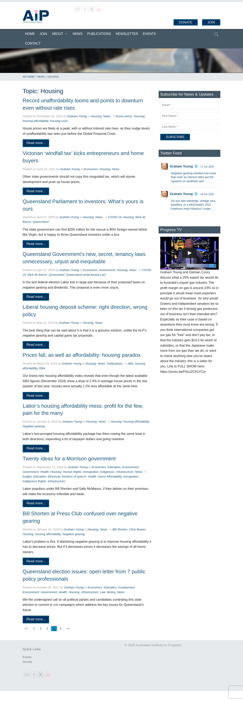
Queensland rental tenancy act (86, 274)
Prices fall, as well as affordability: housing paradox (82, 355)
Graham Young (77, 116)
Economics (91, 169)
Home (30, 34)
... (206, 181)
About (57, 34)
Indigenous (107, 471)
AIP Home (28, 76)
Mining (111, 592)
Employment (126, 587)
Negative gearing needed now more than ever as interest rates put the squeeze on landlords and (193, 177)
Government (107, 270)
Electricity (54, 476)
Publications (99, 34)
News (77, 34)
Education (114, 467)
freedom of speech (74, 476)
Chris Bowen (137, 529)
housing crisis (59, 121)
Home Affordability (110, 476)
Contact (33, 43)
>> (68, 628)
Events (149, 34)
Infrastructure (124, 471)
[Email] (189, 105)
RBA (42, 368)
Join (211, 22)
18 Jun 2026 (207, 194)
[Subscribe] (175, 137)
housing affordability (36, 121)
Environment (130, 467)
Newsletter (127, 34)
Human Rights (72, 471)
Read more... (36, 143)
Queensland (41, 221)
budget (27, 476)
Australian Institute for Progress (36, 16)
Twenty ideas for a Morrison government (69, 458)
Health (44, 471)
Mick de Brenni (37, 274)
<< (26, 628)
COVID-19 (114, 217)
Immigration (90, 471)
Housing (96, 116)
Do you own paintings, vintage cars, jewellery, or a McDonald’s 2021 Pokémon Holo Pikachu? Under (193, 204)
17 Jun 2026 (207, 166)
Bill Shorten (120, 529)
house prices (124, 116)
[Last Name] (189, 127)
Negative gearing (34, 426)
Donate (185, 22)
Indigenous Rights (34, 481)
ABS (131, 363)
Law (102, 592)
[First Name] (189, 116)
